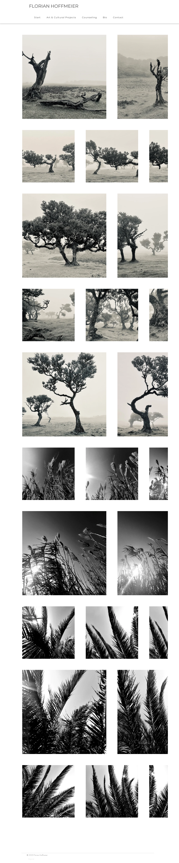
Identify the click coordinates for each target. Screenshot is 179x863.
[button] (61, 17)
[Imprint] (31, 859)
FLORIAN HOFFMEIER (53, 6)
